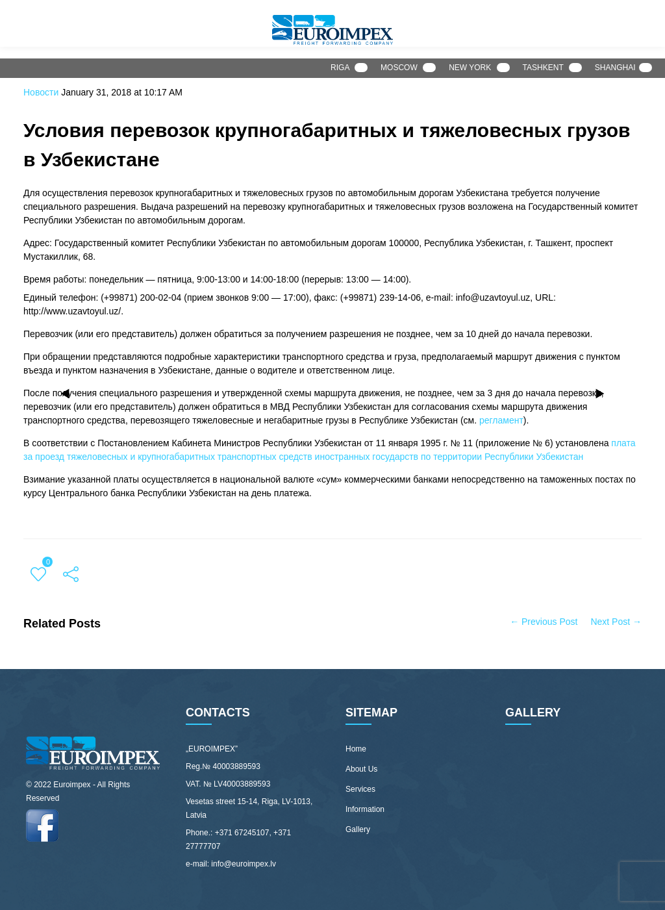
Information (364, 809)
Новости (40, 92)
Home (355, 748)
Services (360, 789)
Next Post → (616, 621)
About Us (361, 769)
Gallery (357, 829)
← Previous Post (543, 621)
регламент (501, 420)
